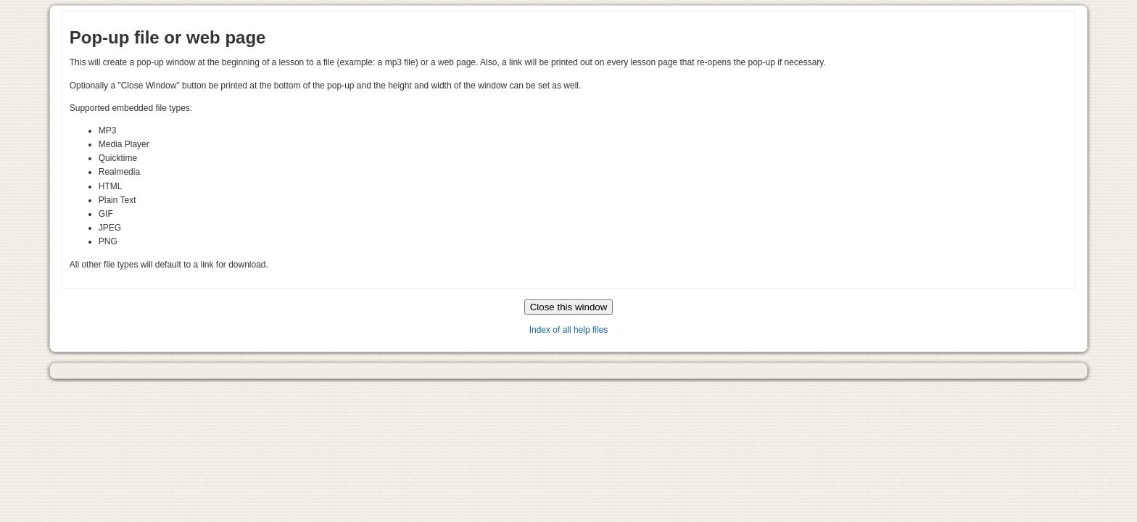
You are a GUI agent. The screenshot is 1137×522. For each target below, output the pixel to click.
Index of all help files (568, 330)
